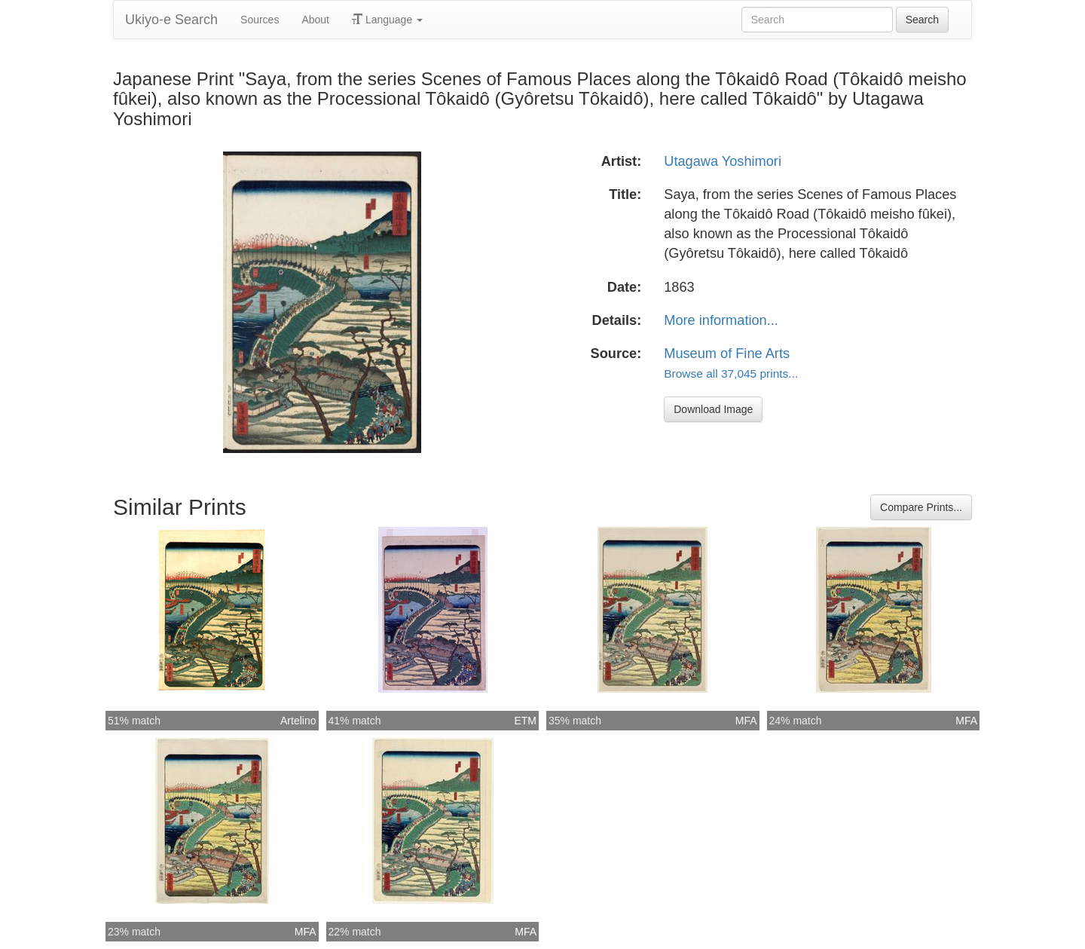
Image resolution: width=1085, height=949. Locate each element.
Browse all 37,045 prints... (731, 373)
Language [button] (387, 20)
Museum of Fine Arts (727, 353)
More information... (721, 320)
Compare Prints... (921, 507)
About (315, 20)
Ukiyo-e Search (171, 19)
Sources (259, 20)
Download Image (713, 409)
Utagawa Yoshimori (722, 161)
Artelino (298, 721)
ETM (525, 721)
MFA (746, 721)
